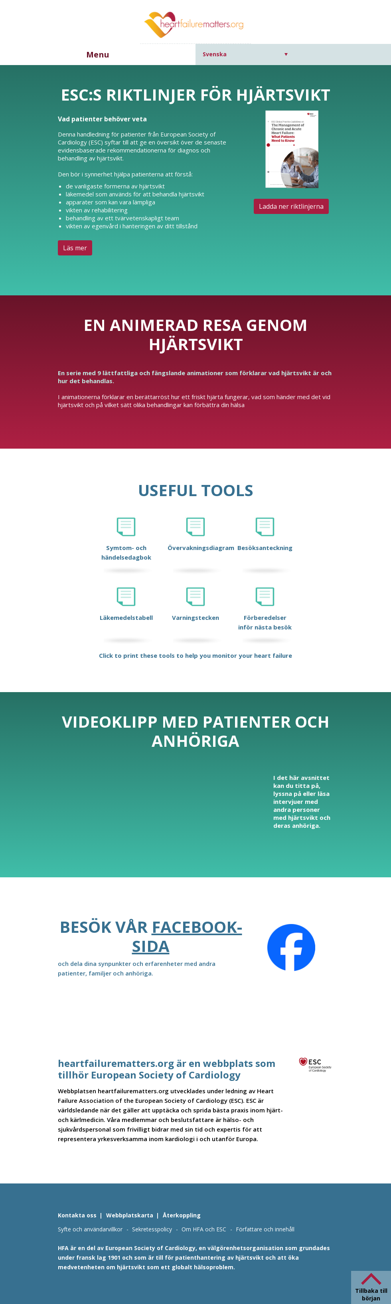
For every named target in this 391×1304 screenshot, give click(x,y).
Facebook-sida (187, 936)
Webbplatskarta (129, 1215)
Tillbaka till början (371, 1294)
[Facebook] (291, 948)
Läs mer (75, 247)
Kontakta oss (77, 1215)
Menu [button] (97, 54)
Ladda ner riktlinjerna (291, 206)
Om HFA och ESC (204, 1229)
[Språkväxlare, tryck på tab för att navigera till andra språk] (245, 54)
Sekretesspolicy (152, 1229)
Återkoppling (182, 1215)
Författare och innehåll (265, 1229)
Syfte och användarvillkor (90, 1229)
